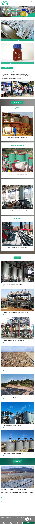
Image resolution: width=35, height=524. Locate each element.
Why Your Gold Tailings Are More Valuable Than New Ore (13, 503)
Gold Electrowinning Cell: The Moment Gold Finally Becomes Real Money (17, 501)
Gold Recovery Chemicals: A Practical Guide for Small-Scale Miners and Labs (17, 512)
